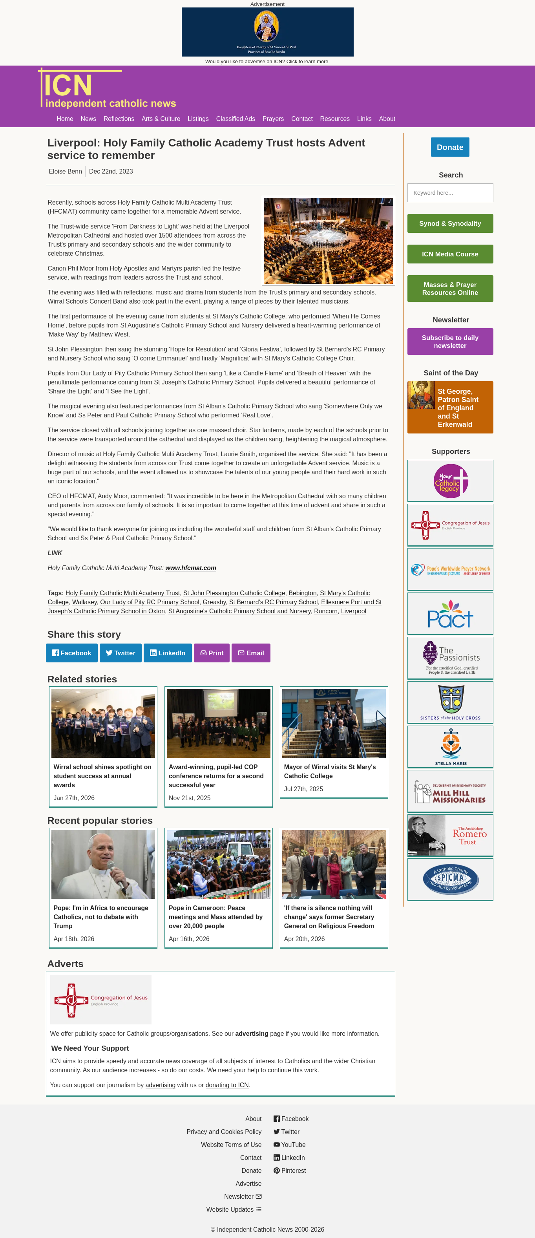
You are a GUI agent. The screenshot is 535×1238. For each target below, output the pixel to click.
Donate (450, 147)
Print (212, 653)
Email (251, 653)
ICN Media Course (450, 254)
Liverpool (353, 611)
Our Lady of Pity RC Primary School (149, 602)
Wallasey (84, 602)
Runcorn (326, 611)
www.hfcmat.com (190, 568)
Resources (335, 118)
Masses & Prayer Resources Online (450, 288)
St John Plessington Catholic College (234, 593)
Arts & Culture (161, 118)
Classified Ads (235, 118)
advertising (251, 1033)
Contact (302, 118)
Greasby (214, 602)
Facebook (71, 653)
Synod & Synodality (450, 223)
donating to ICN (227, 1085)
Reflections (119, 118)
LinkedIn (168, 653)
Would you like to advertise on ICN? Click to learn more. (267, 61)
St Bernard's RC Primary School (273, 602)
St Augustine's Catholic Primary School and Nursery (239, 611)
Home (65, 118)
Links (364, 118)
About (387, 118)
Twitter (120, 653)
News (89, 118)
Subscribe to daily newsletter (450, 341)
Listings (198, 118)
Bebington (302, 593)
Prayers (273, 118)
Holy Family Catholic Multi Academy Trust (123, 593)
